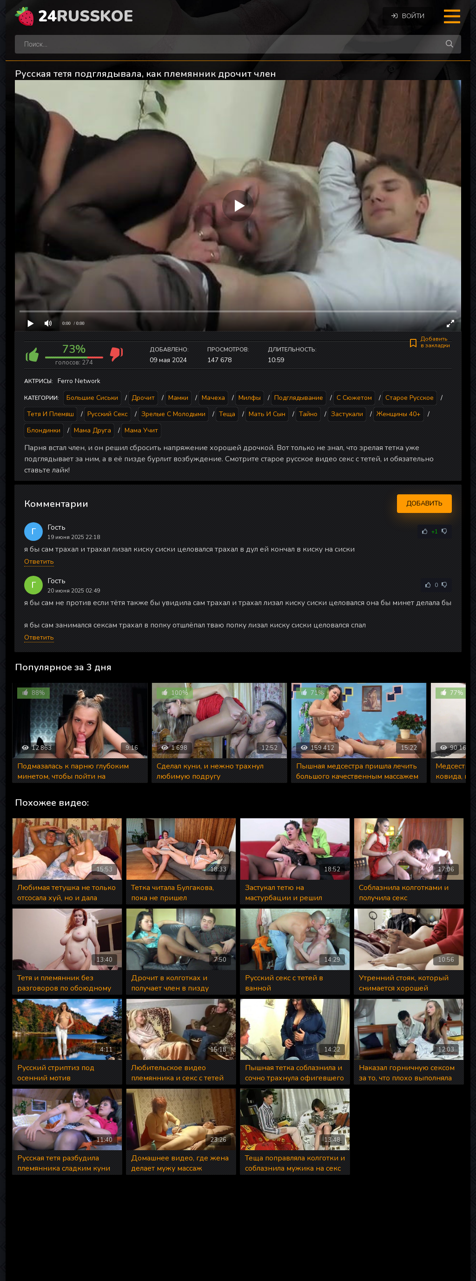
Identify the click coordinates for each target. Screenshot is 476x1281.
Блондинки (43, 430)
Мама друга (92, 430)
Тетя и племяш (50, 414)
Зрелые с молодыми (173, 414)
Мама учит (141, 430)
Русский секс (107, 414)
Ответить (39, 561)
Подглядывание (298, 397)
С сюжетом (354, 397)
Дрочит (143, 397)
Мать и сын (267, 414)
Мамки (178, 397)
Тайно (308, 414)
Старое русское (409, 397)
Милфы (249, 397)
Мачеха (213, 397)
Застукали (347, 414)
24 (85, 16)
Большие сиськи (92, 397)
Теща (227, 414)
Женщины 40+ (399, 414)
